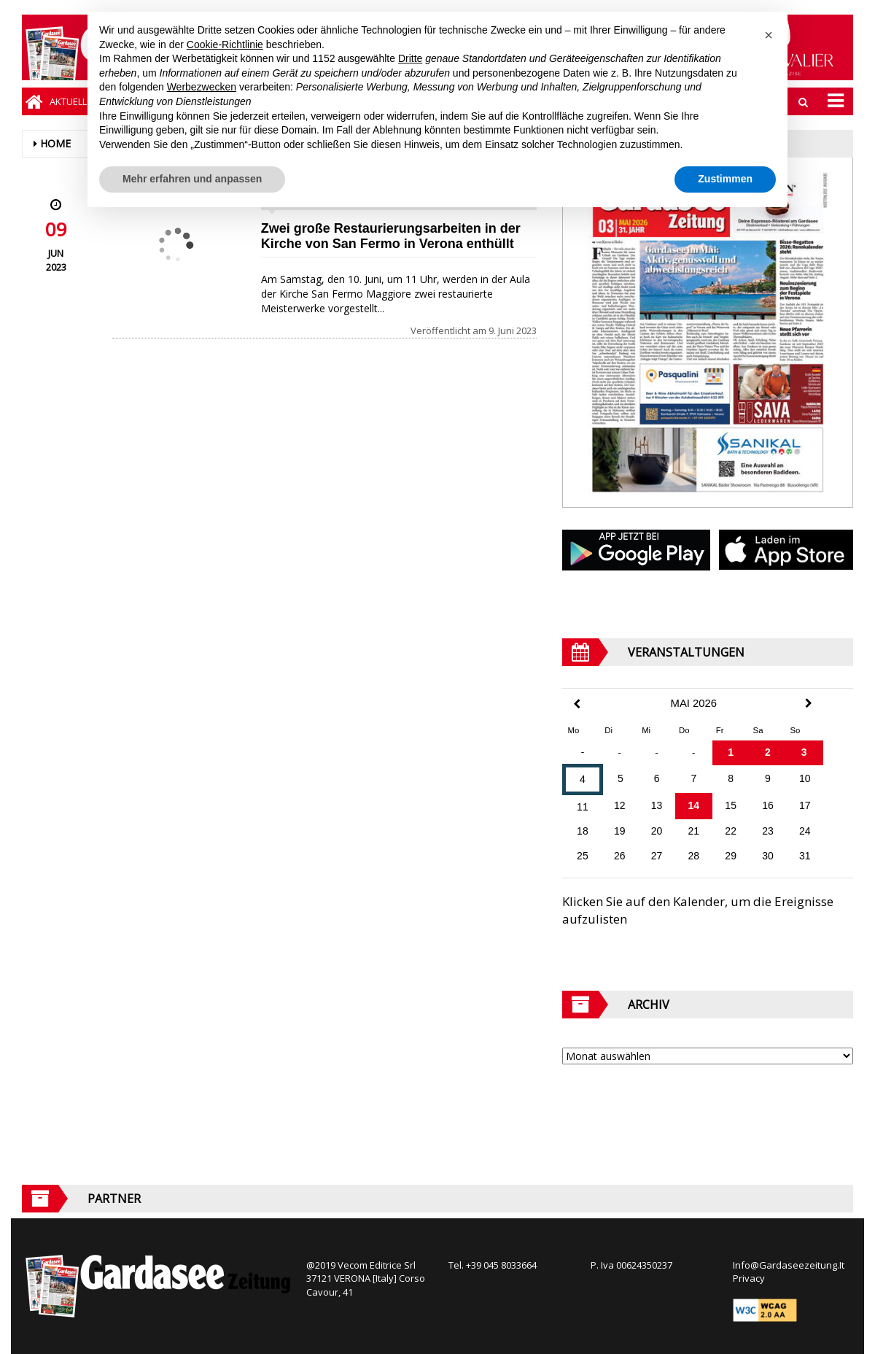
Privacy (749, 1278)
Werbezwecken (201, 87)
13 (657, 805)
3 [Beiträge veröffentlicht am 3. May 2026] (804, 752)
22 (730, 831)
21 (694, 831)
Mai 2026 (694, 703)
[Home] (34, 101)
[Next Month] (808, 703)
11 (582, 807)
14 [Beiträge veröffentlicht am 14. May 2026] (694, 805)
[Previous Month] (576, 704)
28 (694, 856)
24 (805, 831)
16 (768, 805)
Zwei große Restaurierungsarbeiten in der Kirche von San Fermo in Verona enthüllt (391, 236)
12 (620, 805)
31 (805, 856)
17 (805, 805)
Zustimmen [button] (725, 179)
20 (657, 831)
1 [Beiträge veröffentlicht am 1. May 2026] (731, 752)
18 (582, 831)
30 (768, 856)
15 (730, 805)
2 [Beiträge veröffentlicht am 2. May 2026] (768, 752)
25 (582, 856)
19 (620, 831)
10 (805, 778)
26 (620, 856)
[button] (768, 35)
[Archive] (707, 1056)
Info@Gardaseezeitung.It (788, 1265)
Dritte (410, 58)
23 (768, 831)
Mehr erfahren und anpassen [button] (192, 179)
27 (657, 856)
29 (730, 856)
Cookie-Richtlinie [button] (225, 44)
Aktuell (68, 101)
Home (55, 143)
